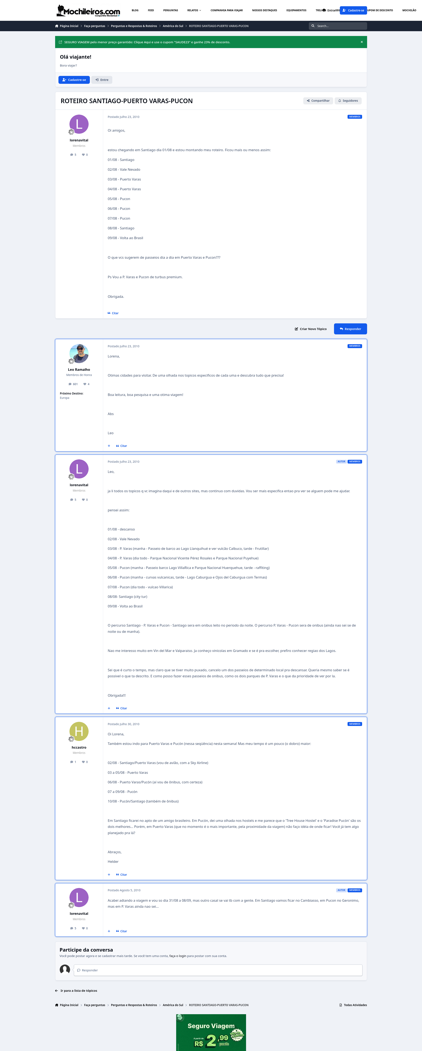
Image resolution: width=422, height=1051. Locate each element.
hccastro (79, 747)
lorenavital (79, 140)
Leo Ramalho (79, 369)
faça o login (178, 956)
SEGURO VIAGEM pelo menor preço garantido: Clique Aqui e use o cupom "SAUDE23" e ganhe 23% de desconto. (144, 42)
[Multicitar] (109, 446)
